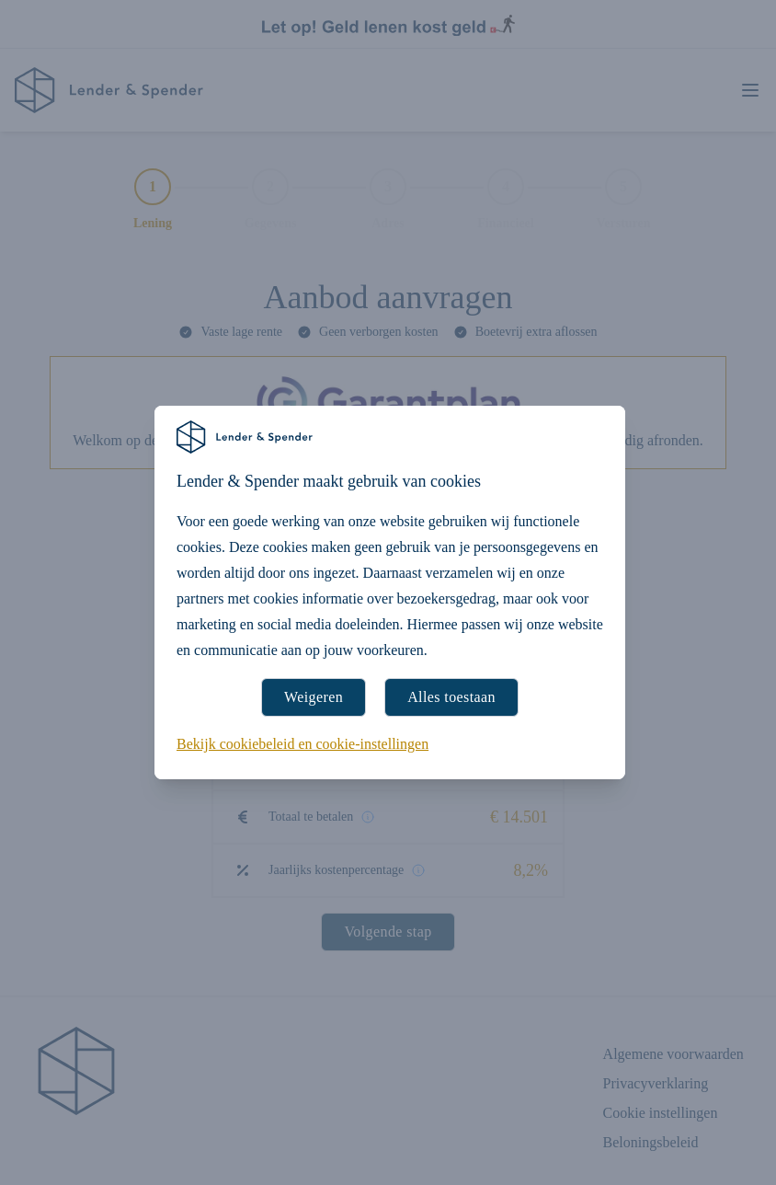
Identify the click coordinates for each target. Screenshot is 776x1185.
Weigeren (313, 697)
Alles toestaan (451, 697)
